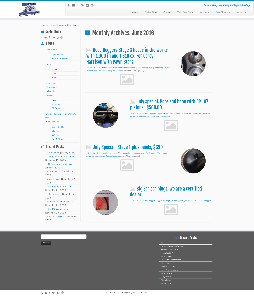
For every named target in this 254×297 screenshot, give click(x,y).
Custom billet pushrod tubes (60, 156)
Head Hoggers (106, 67)
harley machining (156, 67)
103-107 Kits (58, 127)
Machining (56, 104)
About (54, 69)
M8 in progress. (54, 194)
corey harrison (125, 67)
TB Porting (56, 108)
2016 (68, 25)
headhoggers (118, 70)
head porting (92, 156)
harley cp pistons (188, 113)
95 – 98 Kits (57, 139)
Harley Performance (148, 153)
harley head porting (140, 67)
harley (121, 153)
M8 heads (51, 152)
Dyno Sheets (57, 54)
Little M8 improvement (57, 209)
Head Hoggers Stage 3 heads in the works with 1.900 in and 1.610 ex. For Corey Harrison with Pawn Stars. (127, 56)
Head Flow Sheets (60, 58)
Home (134, 12)
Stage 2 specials (54, 216)
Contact (167, 12)
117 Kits (55, 131)
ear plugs (166, 200)
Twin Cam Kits (185, 12)
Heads (54, 100)
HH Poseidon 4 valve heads (60, 164)
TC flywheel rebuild (168, 277)
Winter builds (166, 280)
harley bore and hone (171, 113)
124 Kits (55, 135)
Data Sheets (222, 12)
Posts (60, 25)
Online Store (150, 12)
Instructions (243, 12)
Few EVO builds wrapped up (60, 201)
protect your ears (191, 200)
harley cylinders (202, 113)
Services (204, 12)
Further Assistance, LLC (141, 292)
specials (102, 156)
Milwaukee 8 (51, 87)
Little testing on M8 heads (59, 186)
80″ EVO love (166, 283)
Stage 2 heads (53, 179)
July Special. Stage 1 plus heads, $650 (128, 147)
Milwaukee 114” (54, 171)
